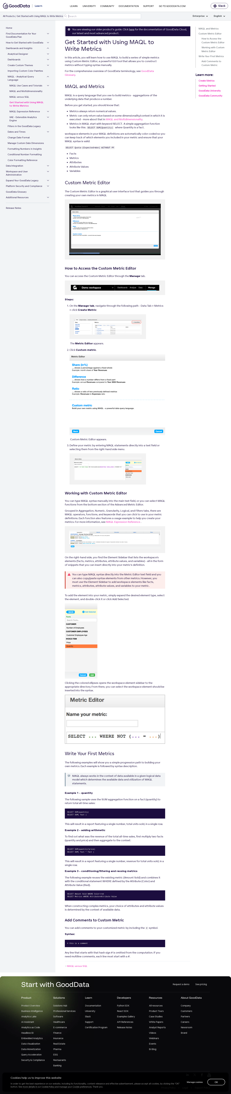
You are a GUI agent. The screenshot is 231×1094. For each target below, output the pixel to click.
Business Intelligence (32, 1011)
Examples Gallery (126, 1016)
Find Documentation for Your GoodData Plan (21, 35)
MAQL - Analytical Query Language (21, 78)
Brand (184, 1032)
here (131, 29)
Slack (219, 6)
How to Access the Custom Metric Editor (213, 40)
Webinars (154, 1038)
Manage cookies (195, 1082)
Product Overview (30, 1005)
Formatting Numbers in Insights (25, 148)
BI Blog (152, 1049)
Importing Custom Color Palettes (25, 70)
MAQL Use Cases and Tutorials (25, 85)
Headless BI (27, 1032)
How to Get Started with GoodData (24, 42)
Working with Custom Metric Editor (213, 49)
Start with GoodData (55, 984)
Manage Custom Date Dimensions (26, 143)
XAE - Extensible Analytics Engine (23, 119)
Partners (185, 1016)
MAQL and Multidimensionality (25, 91)
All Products (9, 16)
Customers (186, 1011)
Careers (185, 1021)
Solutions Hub (60, 1005)
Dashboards (14, 59)
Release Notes (13, 208)
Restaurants (59, 1060)
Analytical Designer (18, 54)
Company (186, 1005)
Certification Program (96, 1027)
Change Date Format (19, 137)
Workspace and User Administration (17, 173)
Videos (152, 1032)
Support (148, 6)
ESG (55, 1054)
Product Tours (156, 1011)
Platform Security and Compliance (24, 186)
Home (9, 27)
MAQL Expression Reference (24, 111)
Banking (57, 1065)
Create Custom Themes (20, 65)
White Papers (156, 1021)
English (219, 16)
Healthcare (59, 1021)
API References (125, 1021)
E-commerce (60, 1027)
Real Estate (59, 1043)
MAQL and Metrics (209, 28)
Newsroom (186, 1027)
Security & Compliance (33, 1060)
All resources (156, 1005)
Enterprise (200, 16)
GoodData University (210, 90)
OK (216, 1082)
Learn (73, 6)
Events (152, 1043)
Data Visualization (30, 1043)
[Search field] (102, 16)
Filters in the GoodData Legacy (24, 126)
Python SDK (123, 1005)
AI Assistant (27, 1021)
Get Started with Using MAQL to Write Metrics (26, 104)
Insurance (58, 1038)
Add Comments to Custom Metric (211, 63)
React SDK (122, 1011)
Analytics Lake (28, 1016)
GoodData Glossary (16, 191)
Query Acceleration (31, 1054)
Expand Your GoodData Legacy (22, 180)
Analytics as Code (30, 1027)
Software (58, 1016)
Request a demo (181, 984)
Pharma (57, 1049)
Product (26, 997)
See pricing (201, 984)
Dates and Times (16, 131)
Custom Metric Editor (210, 33)
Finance (57, 1032)
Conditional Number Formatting (25, 154)
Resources (155, 997)
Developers (124, 997)
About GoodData (191, 997)
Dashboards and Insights (19, 48)
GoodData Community (210, 95)
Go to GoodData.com (172, 6)
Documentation (129, 6)
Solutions (59, 997)
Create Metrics (206, 80)
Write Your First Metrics (211, 56)
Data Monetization (31, 1049)
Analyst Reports (157, 1027)
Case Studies (156, 1016)
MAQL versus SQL (19, 96)
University (89, 6)
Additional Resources (17, 197)
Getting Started (207, 85)
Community (107, 6)
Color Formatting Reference (22, 160)
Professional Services (64, 1011)
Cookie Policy (48, 1086)
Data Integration (14, 165)
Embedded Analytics (32, 1038)
